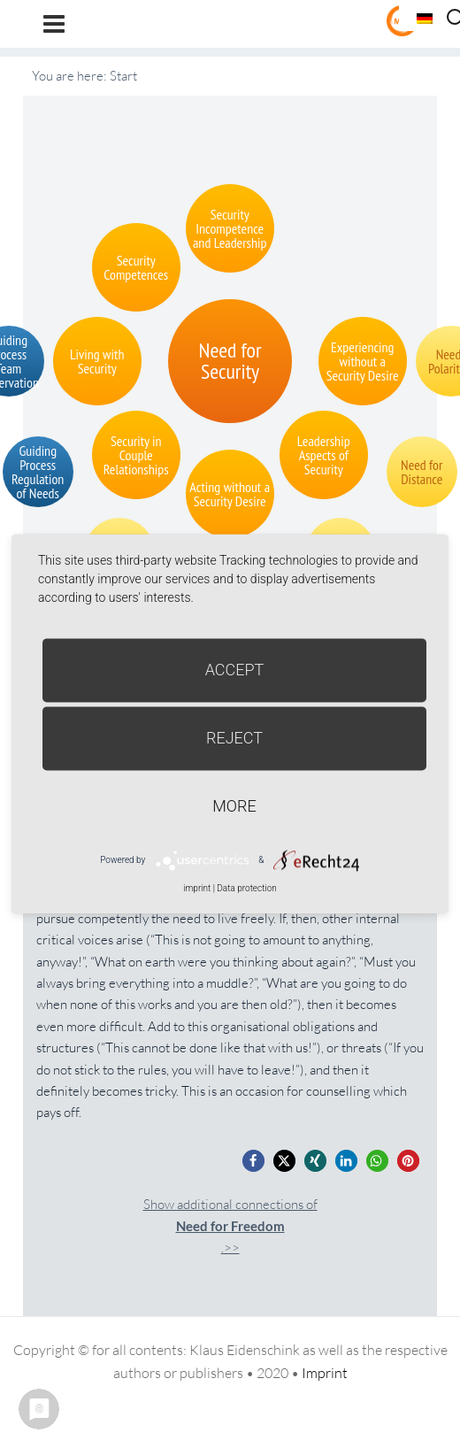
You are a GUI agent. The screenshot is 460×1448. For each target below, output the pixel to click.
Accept (234, 669)
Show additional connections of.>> (230, 1226)
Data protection (246, 888)
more (234, 806)
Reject (234, 737)
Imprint (325, 1373)
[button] (253, 1161)
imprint (197, 888)
